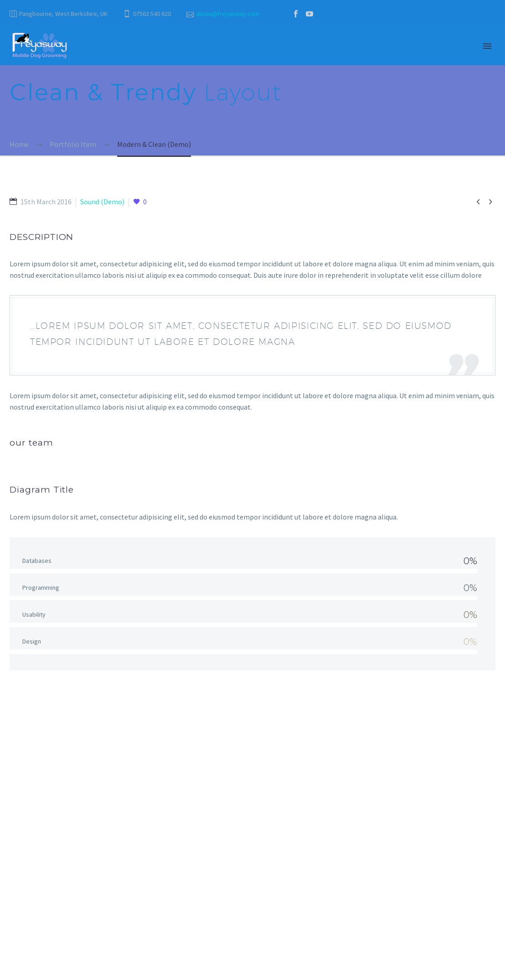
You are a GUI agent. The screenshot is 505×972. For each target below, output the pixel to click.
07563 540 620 (152, 14)
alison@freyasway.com (227, 14)
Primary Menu (487, 46)
